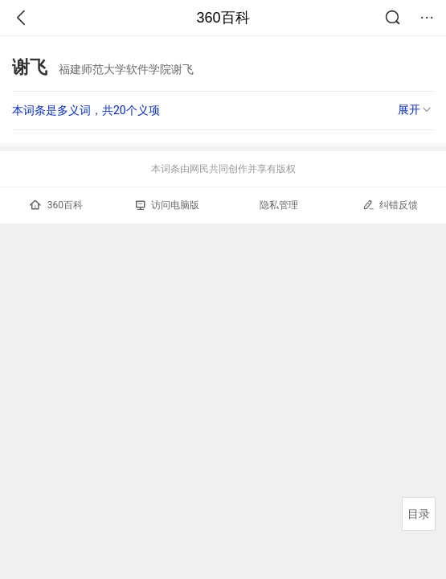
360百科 (222, 18)
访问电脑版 (167, 205)
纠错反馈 (390, 205)
